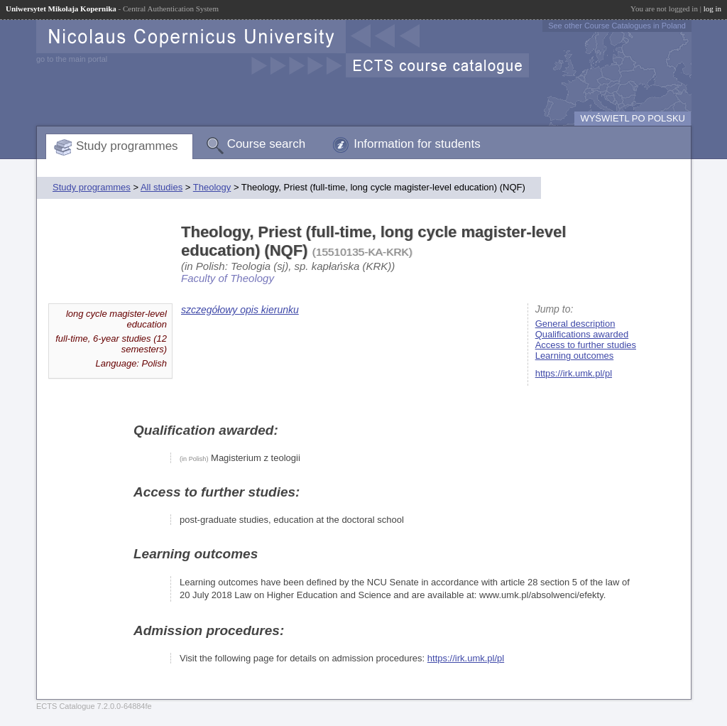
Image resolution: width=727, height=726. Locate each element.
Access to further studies (585, 345)
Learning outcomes (574, 355)
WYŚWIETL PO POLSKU (632, 118)
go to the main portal (71, 59)
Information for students (417, 144)
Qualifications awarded (582, 334)
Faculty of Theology (227, 278)
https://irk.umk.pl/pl (573, 373)
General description (575, 323)
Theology (212, 187)
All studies (161, 187)
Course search (266, 144)
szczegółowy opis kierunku (240, 309)
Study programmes (127, 146)
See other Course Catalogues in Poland (617, 25)
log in (712, 8)
